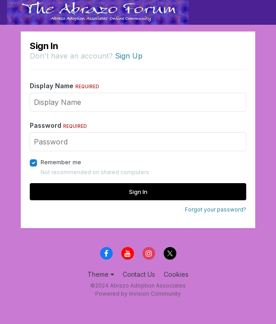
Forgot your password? (215, 209)
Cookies (176, 274)
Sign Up (129, 55)
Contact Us (139, 274)
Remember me (61, 162)
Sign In (138, 191)
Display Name (64, 86)
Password (58, 125)
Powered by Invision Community (138, 293)
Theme (100, 274)
